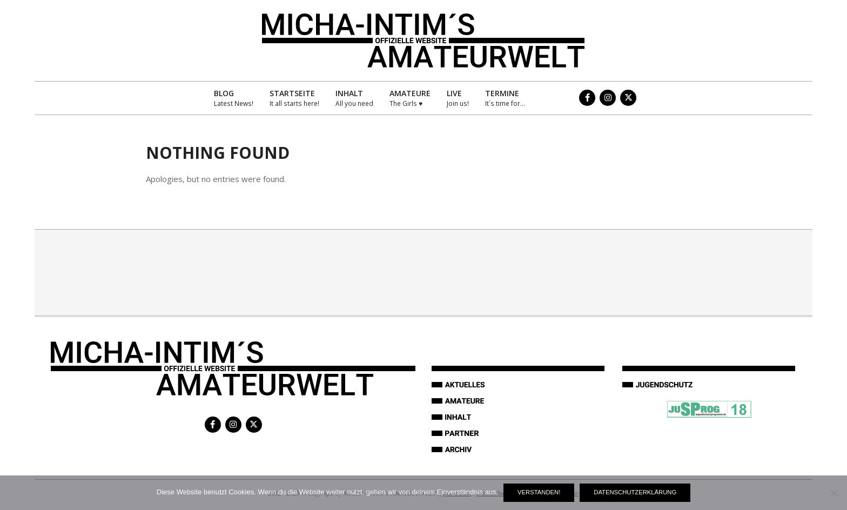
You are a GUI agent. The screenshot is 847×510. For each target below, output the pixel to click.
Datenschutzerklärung (635, 492)
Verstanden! (538, 492)
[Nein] (833, 492)
